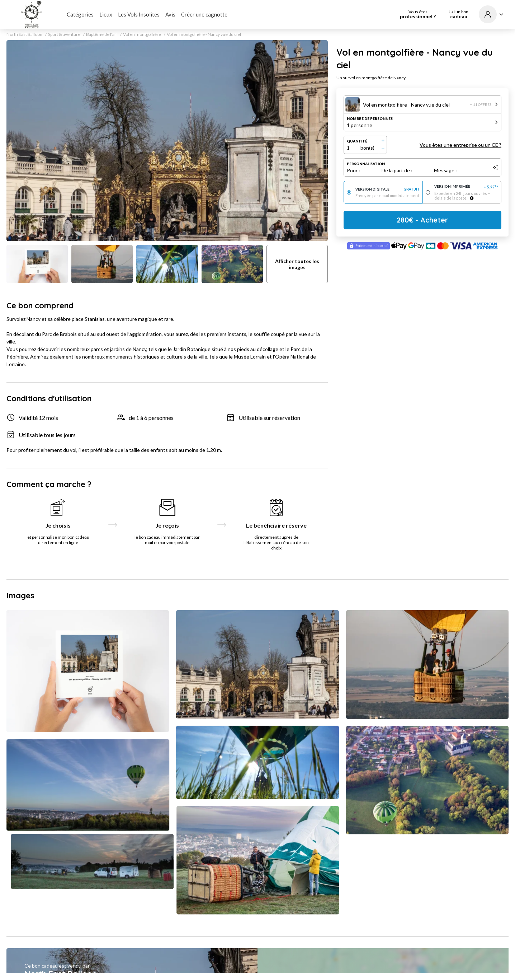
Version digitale (387, 189)
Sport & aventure (64, 34)
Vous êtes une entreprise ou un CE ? (460, 145)
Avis (170, 14)
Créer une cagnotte (204, 14)
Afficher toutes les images (297, 264)
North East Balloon (24, 34)
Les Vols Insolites (139, 14)
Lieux (105, 14)
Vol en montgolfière (142, 34)
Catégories (80, 14)
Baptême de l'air (101, 34)
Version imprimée (466, 187)
